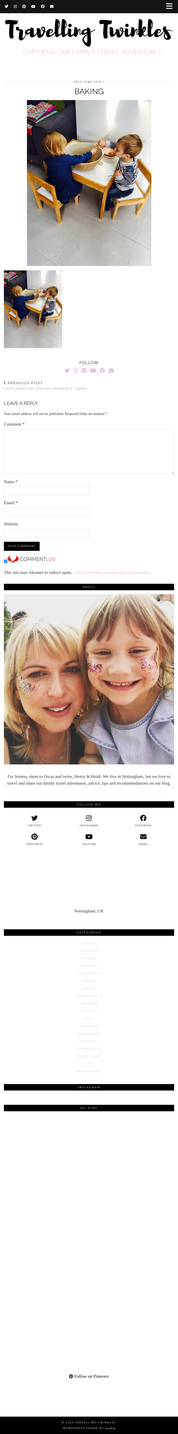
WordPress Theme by (89, 1428)
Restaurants (89, 1033)
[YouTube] (33, 6)
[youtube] (89, 839)
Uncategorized (89, 1071)
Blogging (89, 951)
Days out (89, 966)
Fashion (89, 988)
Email (11, 502)
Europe (89, 981)
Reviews (89, 1041)
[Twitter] (7, 6)
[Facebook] (43, 6)
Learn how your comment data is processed (111, 572)
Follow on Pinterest (89, 1376)
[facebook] (143, 821)
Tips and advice (89, 1048)
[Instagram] (15, 6)
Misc (89, 1018)
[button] (171, 6)
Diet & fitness (89, 973)
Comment (14, 424)
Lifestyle (89, 1011)
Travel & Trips (89, 1056)
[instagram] (89, 821)
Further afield (89, 996)
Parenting (89, 1026)
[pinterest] (34, 839)
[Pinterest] (24, 6)
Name (11, 481)
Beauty (89, 943)
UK (89, 1063)
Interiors (89, 1003)
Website (11, 524)
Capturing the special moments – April (46, 386)
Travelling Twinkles (95, 1422)
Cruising (89, 958)
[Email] (52, 6)
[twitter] (34, 821)
